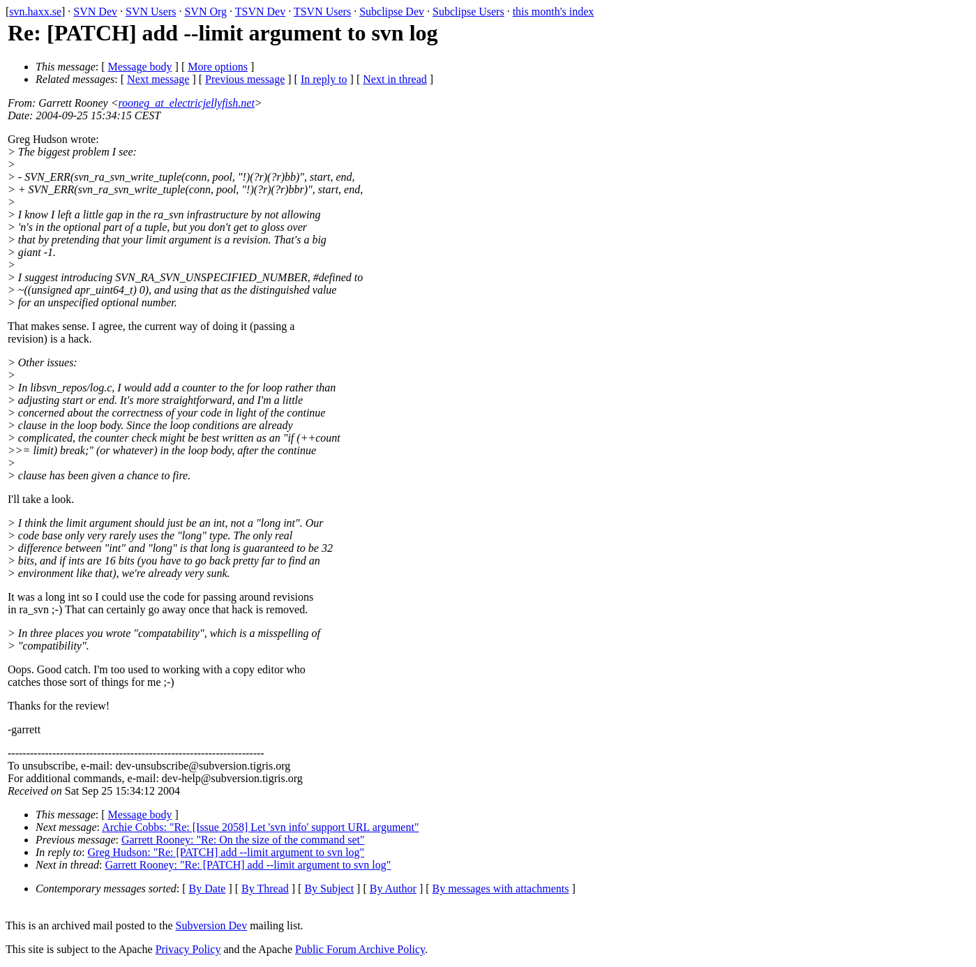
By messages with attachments (501, 888)
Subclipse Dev (391, 11)
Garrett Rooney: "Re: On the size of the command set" (243, 840)
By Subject (329, 888)
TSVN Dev (260, 11)
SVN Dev (95, 11)
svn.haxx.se (35, 11)
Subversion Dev (212, 925)
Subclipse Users (468, 11)
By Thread (265, 888)
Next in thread (395, 79)
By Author (393, 888)
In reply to (324, 79)
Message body (140, 67)
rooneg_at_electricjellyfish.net (186, 103)
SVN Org (205, 11)
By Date (207, 888)
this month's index (553, 11)
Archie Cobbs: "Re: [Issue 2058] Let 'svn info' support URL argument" (260, 827)
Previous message (245, 79)
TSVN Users (322, 11)
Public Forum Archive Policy (360, 949)
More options (218, 67)
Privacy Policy (188, 949)
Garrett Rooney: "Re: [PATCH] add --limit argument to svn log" (248, 865)
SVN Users (151, 11)
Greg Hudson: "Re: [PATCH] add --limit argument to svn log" (226, 852)
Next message (158, 79)
